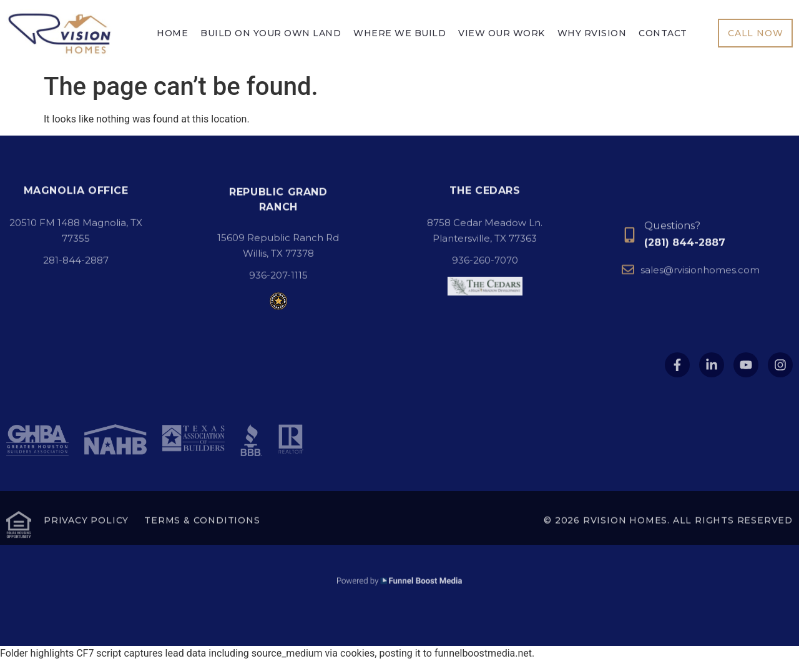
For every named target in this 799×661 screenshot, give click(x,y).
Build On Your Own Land (270, 33)
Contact (663, 33)
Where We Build (399, 33)
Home (172, 33)
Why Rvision (592, 33)
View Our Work (501, 33)
